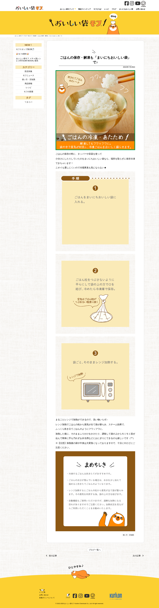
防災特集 (28, 71)
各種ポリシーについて (47, 598)
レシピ (106, 9)
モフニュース (28, 75)
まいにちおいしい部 (126, 9)
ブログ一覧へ (95, 550)
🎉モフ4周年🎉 (22, 54)
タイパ (29, 102)
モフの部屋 (28, 92)
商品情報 (28, 84)
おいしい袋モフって (67, 9)
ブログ (114, 9)
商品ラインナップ (84, 9)
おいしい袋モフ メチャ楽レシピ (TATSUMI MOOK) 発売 (28, 59)
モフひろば (97, 9)
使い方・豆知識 (128, 535)
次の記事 (139, 556)
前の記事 (51, 556)
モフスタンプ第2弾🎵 (25, 49)
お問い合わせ (43, 595)
